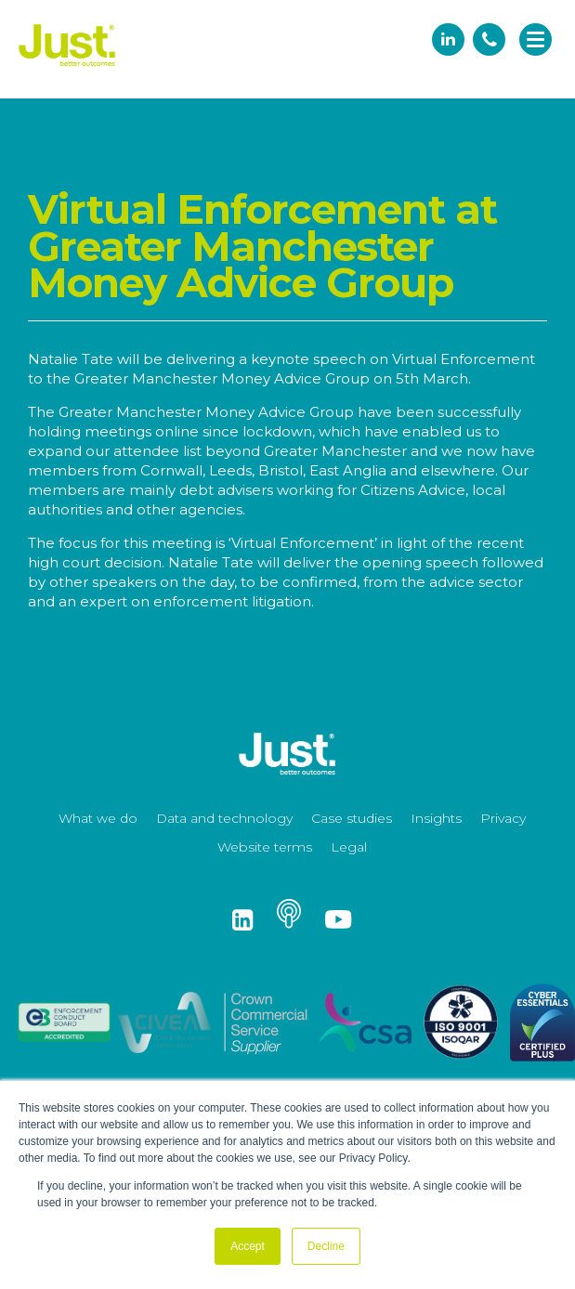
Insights (436, 818)
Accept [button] (247, 1246)
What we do (98, 818)
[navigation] (535, 41)
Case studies (351, 818)
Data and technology (224, 818)
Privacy (503, 818)
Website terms (264, 847)
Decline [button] (326, 1246)
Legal (349, 847)
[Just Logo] (67, 67)
